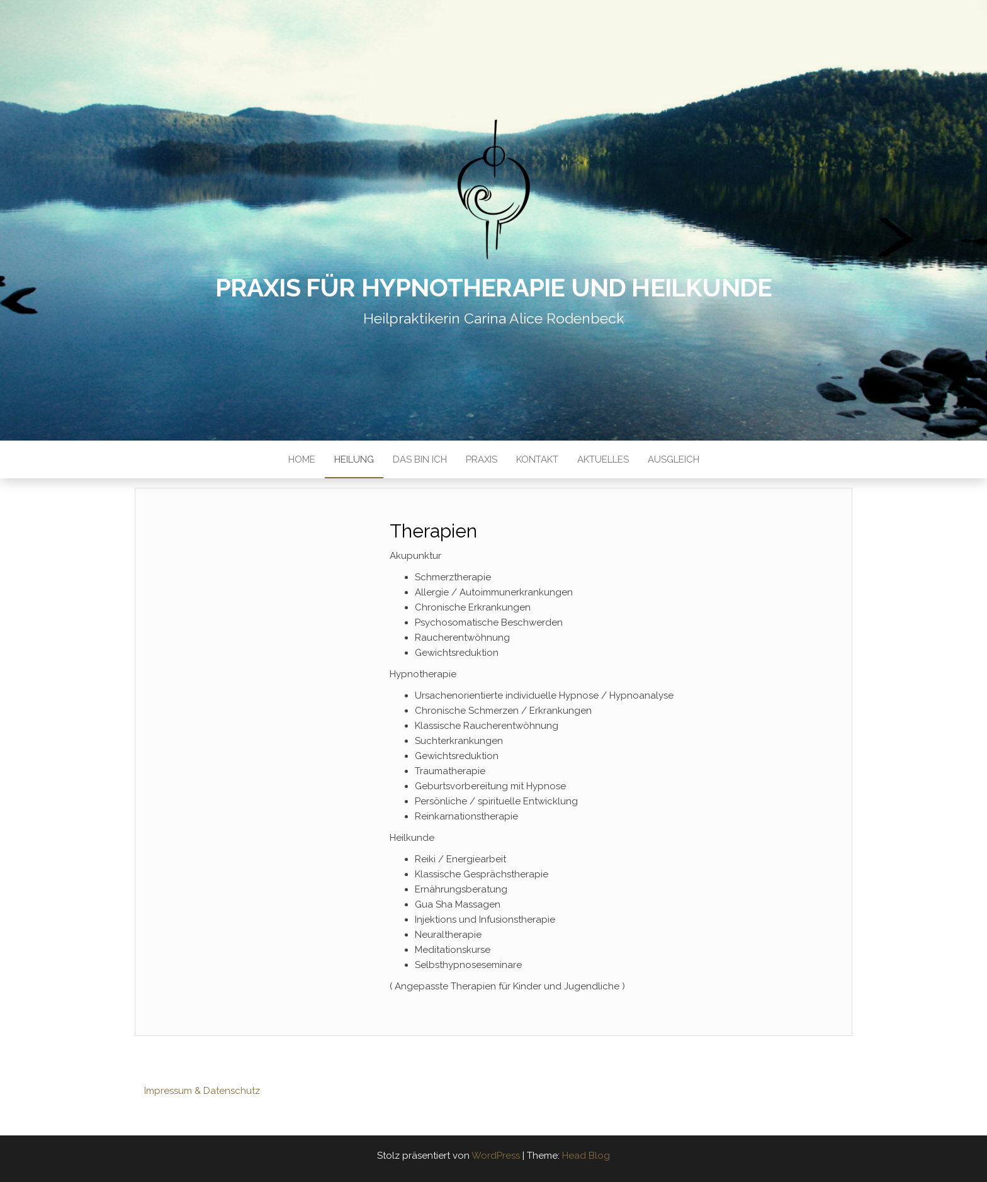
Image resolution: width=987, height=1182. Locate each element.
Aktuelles (603, 459)
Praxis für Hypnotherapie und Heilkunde (493, 287)
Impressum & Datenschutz (202, 1090)
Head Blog (586, 1155)
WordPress (495, 1155)
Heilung (354, 459)
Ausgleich (673, 459)
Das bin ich (420, 459)
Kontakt (537, 459)
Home (301, 459)
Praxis (481, 459)
